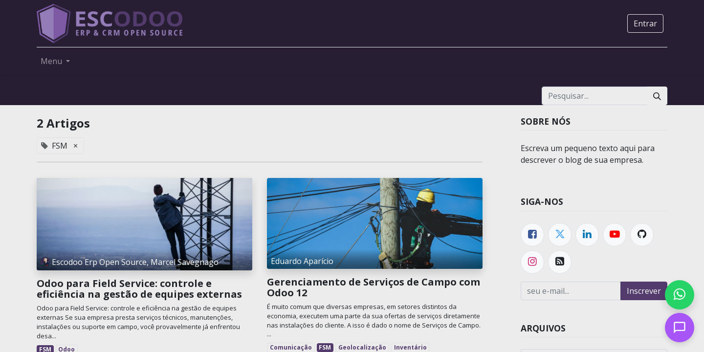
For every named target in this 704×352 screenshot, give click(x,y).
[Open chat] (679, 327)
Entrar (645, 23)
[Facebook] (532, 234)
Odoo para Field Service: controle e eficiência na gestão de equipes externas (139, 289)
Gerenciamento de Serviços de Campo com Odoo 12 (373, 287)
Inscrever (644, 291)
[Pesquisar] (657, 96)
